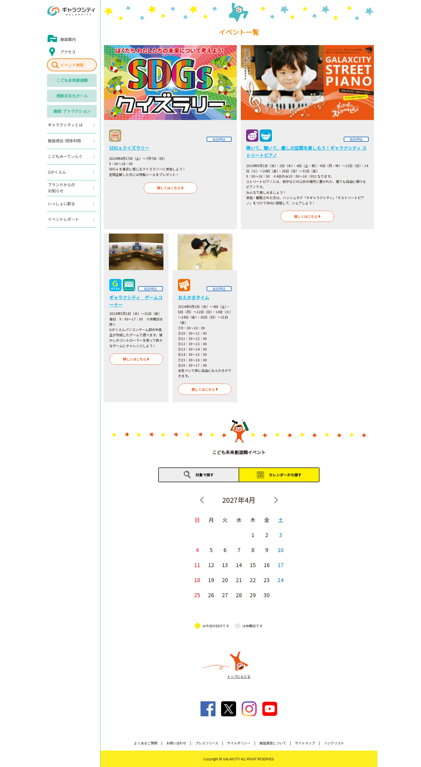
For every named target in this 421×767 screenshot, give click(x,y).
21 (239, 580)
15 (253, 564)
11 (197, 564)
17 (281, 564)
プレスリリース (206, 743)
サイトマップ (305, 743)
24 (281, 580)
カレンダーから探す (285, 474)
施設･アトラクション (71, 111)
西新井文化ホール (72, 96)
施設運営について (272, 743)
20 (225, 580)
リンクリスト (334, 743)
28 (239, 595)
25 (197, 595)
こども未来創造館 (72, 80)
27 (225, 595)
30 (267, 595)
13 (225, 564)
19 (211, 580)
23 (267, 580)
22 (253, 580)
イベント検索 (72, 65)
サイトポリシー (239, 743)
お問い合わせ (176, 743)
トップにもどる (239, 676)
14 (239, 564)
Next (276, 500)
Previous (202, 500)
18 (197, 580)
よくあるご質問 (145, 743)
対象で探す (204, 474)
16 (267, 564)
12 (211, 564)
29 (253, 595)
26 (211, 595)
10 (281, 549)
